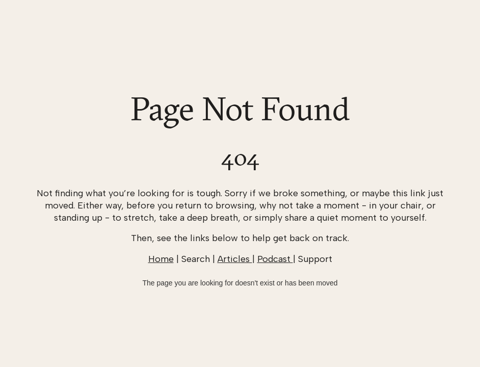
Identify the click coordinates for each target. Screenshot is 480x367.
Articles (235, 259)
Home (161, 259)
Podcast (275, 259)
